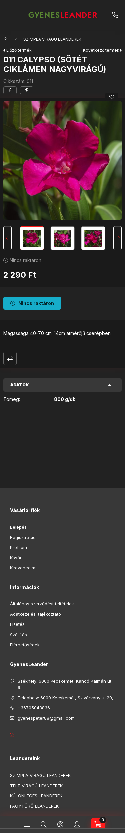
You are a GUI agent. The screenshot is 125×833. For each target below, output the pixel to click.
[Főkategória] (5, 39)
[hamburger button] (27, 824)
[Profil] (77, 824)
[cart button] (98, 824)
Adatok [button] (19, 384)
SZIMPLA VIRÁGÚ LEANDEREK (52, 39)
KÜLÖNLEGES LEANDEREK (36, 795)
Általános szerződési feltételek (42, 603)
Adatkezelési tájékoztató (35, 614)
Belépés (18, 527)
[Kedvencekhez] (111, 97)
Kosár (16, 557)
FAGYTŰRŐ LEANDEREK (34, 806)
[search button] (43, 824)
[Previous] (7, 238)
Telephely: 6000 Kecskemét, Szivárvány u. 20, (65, 697)
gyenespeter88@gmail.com (46, 718)
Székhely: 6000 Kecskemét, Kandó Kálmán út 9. (64, 684)
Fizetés (17, 624)
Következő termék (101, 50)
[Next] (117, 238)
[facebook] (10, 90)
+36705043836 (115, 15)
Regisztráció (23, 537)
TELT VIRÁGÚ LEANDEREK (36, 785)
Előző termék (19, 50)
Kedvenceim (22, 567)
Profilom (18, 547)
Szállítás (18, 634)
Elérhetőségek (25, 644)
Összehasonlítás (10, 358)
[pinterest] (26, 90)
